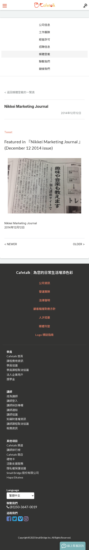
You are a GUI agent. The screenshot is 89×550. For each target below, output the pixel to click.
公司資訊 (44, 283)
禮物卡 (11, 459)
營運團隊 (44, 291)
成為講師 (12, 396)
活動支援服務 (15, 463)
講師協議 (12, 414)
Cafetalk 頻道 (15, 445)
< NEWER (10, 244)
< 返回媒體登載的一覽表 (19, 92)
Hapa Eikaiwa (15, 477)
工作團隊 (44, 32)
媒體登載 (44, 54)
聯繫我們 (44, 61)
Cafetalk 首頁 (15, 356)
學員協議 (12, 365)
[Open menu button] (4, 5)
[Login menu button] (85, 5)
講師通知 (12, 410)
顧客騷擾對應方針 (44, 308)
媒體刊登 (44, 326)
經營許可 (44, 39)
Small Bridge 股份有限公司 (23, 472)
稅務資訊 (12, 428)
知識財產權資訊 (16, 419)
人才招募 (44, 317)
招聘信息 (44, 47)
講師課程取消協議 (18, 423)
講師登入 (12, 400)
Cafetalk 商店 (15, 454)
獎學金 (11, 379)
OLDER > (79, 244)
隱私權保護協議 (16, 468)
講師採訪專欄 (15, 405)
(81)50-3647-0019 (23, 507)
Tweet (8, 132)
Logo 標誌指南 (44, 334)
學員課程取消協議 (18, 370)
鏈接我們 (44, 69)
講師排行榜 (13, 449)
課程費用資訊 (15, 360)
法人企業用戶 (15, 374)
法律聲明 (44, 300)
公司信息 (44, 25)
